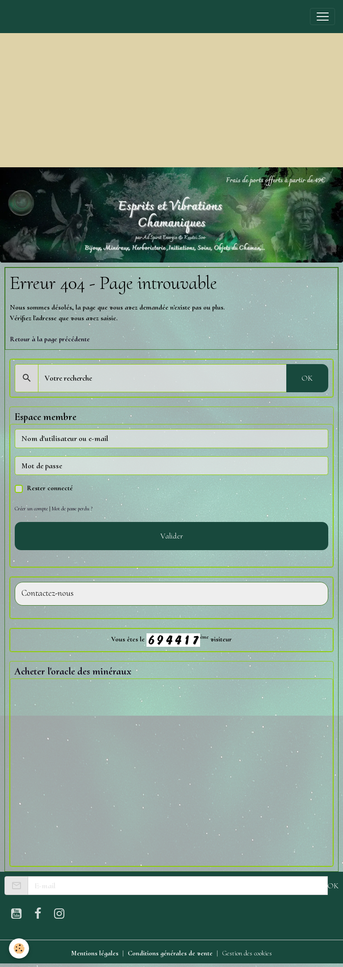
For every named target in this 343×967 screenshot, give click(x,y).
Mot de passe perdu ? (72, 508)
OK (307, 378)
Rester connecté (50, 488)
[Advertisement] (171, 100)
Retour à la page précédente (50, 339)
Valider (171, 536)
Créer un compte (31, 508)
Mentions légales (94, 953)
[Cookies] (19, 948)
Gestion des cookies (247, 953)
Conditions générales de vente (170, 953)
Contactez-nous (47, 593)
